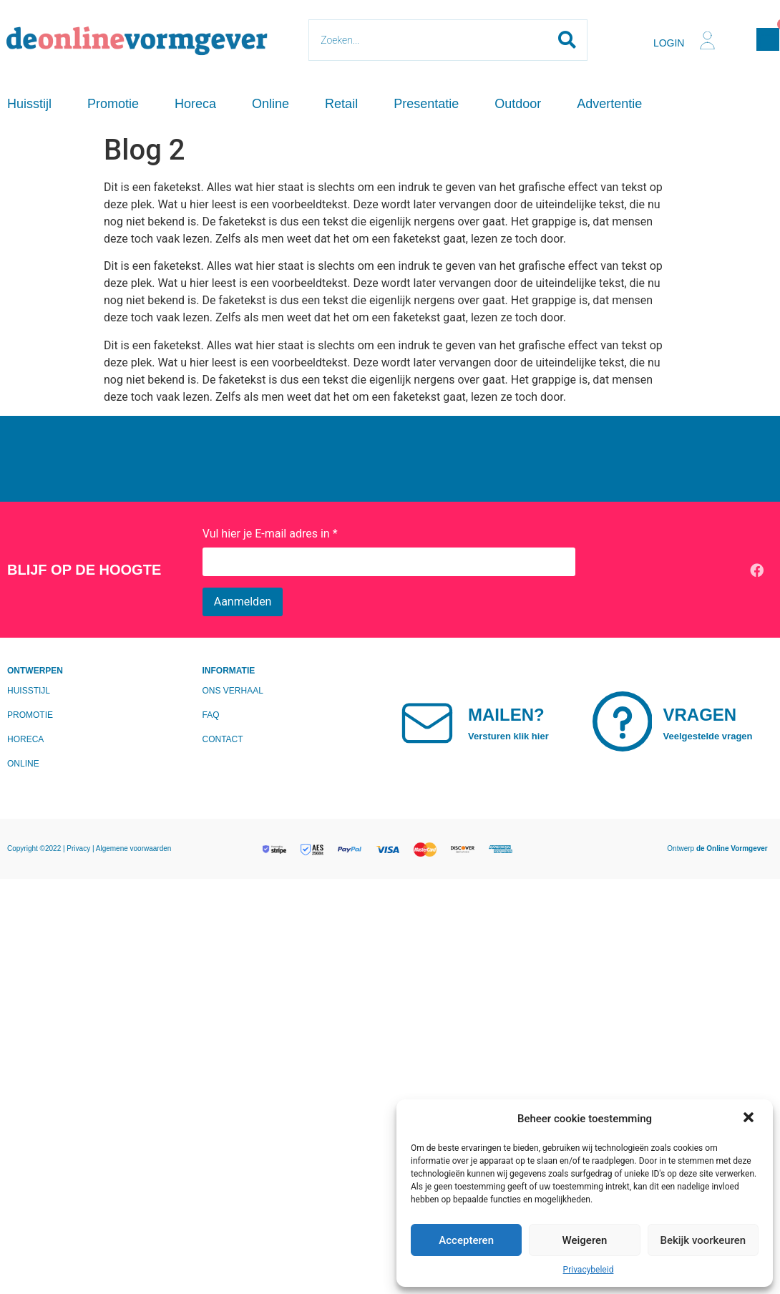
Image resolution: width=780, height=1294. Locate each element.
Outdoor (517, 104)
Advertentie (609, 104)
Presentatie (426, 104)
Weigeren (585, 1240)
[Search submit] (567, 40)
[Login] (707, 40)
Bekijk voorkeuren (703, 1240)
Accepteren (466, 1240)
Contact (223, 739)
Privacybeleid (588, 1270)
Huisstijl (29, 104)
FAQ (211, 715)
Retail (341, 104)
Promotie (113, 104)
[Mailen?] (427, 721)
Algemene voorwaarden (134, 848)
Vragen (700, 714)
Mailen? (506, 714)
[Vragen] (623, 721)
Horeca (195, 104)
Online (270, 104)
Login (669, 43)
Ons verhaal (233, 691)
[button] (750, 1118)
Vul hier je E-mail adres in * (270, 533)
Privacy (79, 848)
